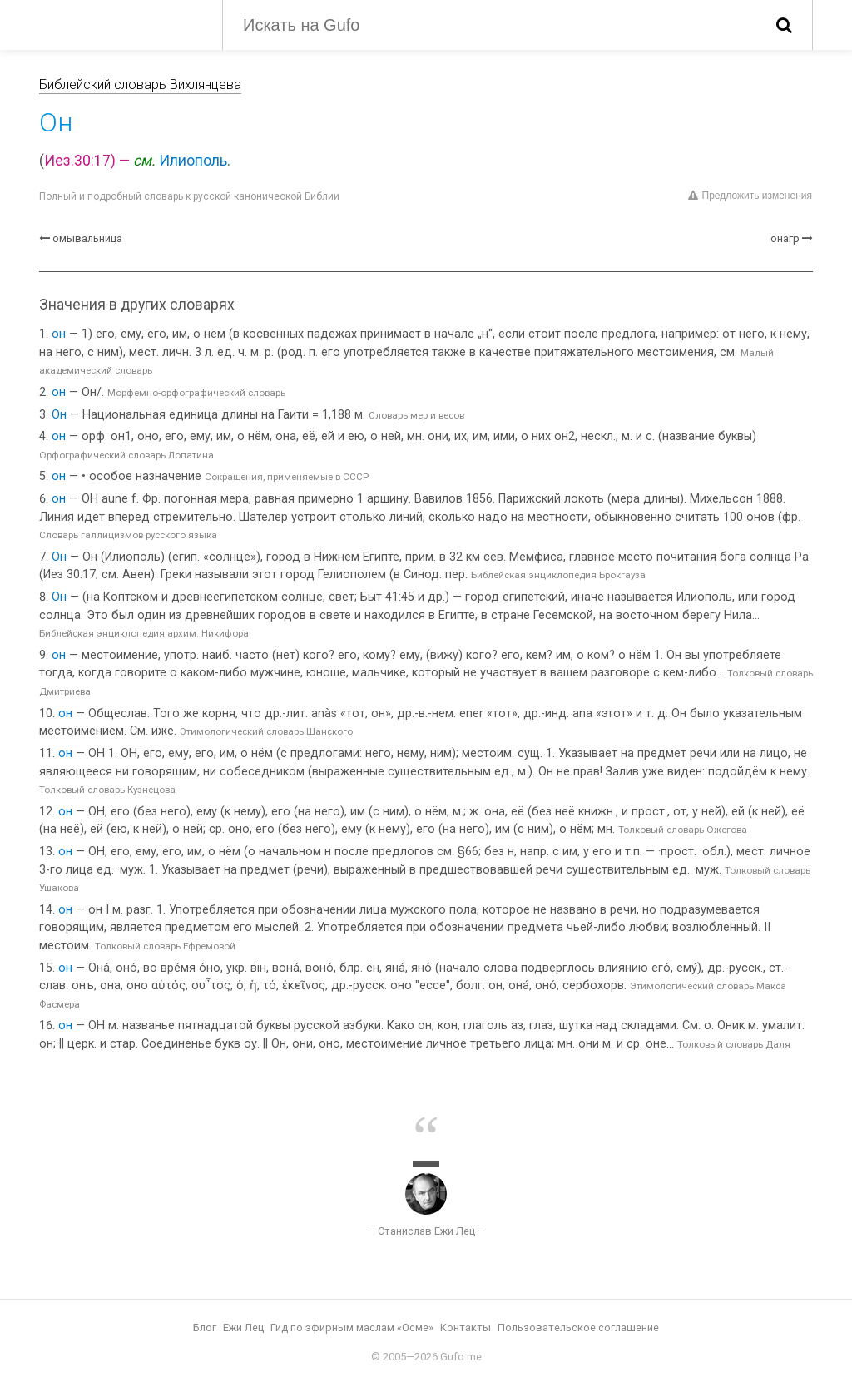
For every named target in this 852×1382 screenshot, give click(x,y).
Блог (204, 1327)
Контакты (465, 1327)
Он (59, 415)
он (59, 334)
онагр (785, 238)
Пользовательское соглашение (578, 1327)
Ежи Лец (243, 1327)
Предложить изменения (750, 195)
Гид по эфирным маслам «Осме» (351, 1327)
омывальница (87, 238)
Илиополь (193, 160)
